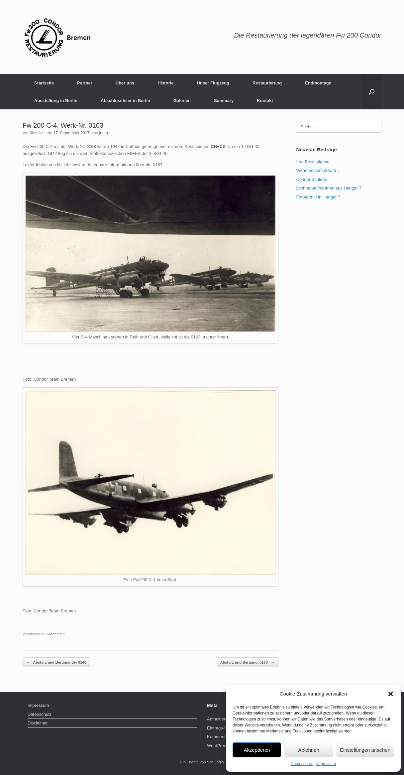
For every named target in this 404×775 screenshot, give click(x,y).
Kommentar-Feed (224, 736)
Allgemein (57, 634)
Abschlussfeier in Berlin (125, 100)
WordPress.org (221, 745)
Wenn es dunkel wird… (318, 170)
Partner (84, 82)
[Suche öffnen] (371, 91)
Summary (224, 100)
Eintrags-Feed (220, 727)
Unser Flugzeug (213, 82)
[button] (390, 694)
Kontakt (265, 100)
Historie (165, 82)
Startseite (44, 82)
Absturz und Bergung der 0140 (56, 662)
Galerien (182, 100)
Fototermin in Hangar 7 (318, 196)
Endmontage (318, 82)
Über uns (125, 82)
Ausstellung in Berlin (55, 100)
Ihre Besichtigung (312, 161)
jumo (103, 133)
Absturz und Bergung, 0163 (247, 662)
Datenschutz (302, 763)
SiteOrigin (215, 762)
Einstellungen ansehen (365, 750)
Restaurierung (267, 82)
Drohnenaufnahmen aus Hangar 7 (328, 188)
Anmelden (217, 718)
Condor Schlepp (311, 179)
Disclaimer (38, 722)
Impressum (326, 763)
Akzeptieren (257, 750)
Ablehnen (308, 750)
